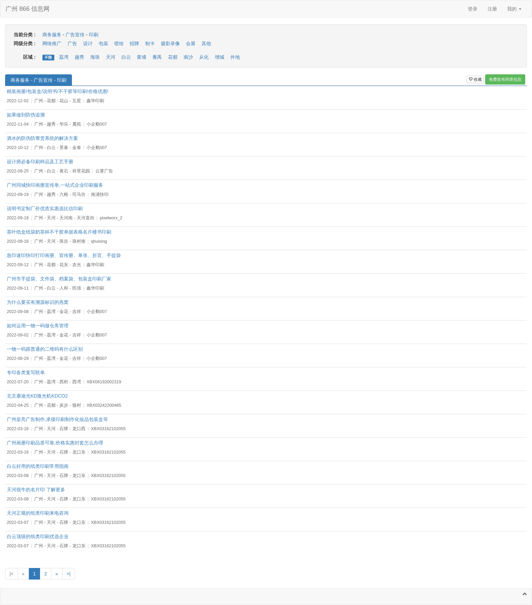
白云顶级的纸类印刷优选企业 (38, 536)
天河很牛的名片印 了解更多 (36, 489)
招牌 (134, 43)
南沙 (188, 57)
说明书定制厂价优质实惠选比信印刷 (45, 208)
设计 (88, 43)
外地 (235, 57)
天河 (110, 57)
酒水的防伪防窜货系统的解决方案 (42, 138)
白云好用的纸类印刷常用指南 (38, 466)
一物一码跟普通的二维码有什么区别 (45, 349)
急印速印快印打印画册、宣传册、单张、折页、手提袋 (64, 255)
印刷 (93, 34)
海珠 (95, 57)
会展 (190, 43)
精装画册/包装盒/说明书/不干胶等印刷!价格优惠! (57, 91)
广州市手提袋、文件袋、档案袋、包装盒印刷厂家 (59, 278)
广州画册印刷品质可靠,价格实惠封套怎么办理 (55, 442)
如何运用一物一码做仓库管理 (38, 325)
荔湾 (64, 57)
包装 (103, 43)
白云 (126, 57)
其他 (206, 43)
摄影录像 (170, 43)
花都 (172, 57)
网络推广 (51, 43)
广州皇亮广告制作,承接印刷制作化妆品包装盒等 (57, 419)
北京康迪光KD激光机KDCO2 (37, 396)
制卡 (150, 43)
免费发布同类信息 (505, 79)
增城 (219, 57)
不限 (48, 57)
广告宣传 (74, 34)
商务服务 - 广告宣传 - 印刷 (38, 80)
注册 (492, 9)
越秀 (79, 57)
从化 (204, 57)
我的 (514, 9)
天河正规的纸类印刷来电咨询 (38, 513)
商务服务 (51, 34)
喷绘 (119, 43)
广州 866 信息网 (27, 8)
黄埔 (141, 57)
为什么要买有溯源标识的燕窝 (38, 302)
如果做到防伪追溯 (26, 114)
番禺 (157, 57)
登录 (472, 9)
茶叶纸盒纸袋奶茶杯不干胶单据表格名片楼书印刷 (59, 232)
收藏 (475, 79)
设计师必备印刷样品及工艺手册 (40, 161)
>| (68, 573)
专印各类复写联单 (26, 372)
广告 (72, 43)
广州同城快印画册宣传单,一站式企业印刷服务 (55, 185)
